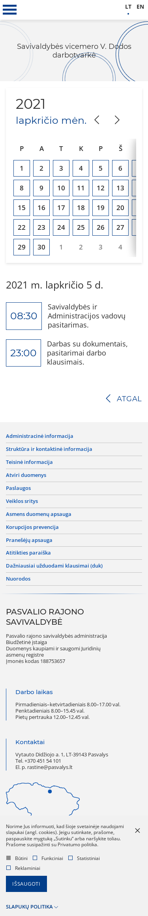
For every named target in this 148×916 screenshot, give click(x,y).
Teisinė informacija (29, 462)
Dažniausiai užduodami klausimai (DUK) (54, 566)
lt (128, 7)
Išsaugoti (26, 884)
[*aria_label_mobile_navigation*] (10, 10)
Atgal (129, 399)
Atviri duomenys (26, 475)
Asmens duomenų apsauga (38, 514)
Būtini (17, 858)
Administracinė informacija (39, 436)
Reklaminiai (23, 868)
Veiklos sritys (22, 501)
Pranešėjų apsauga (29, 540)
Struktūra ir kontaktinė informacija (49, 449)
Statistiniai (84, 858)
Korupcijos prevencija (32, 527)
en (140, 7)
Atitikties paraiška (28, 553)
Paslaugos (18, 488)
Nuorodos (18, 579)
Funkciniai (48, 858)
